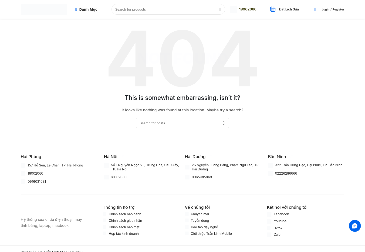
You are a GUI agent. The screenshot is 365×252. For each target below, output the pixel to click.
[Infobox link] (243, 9)
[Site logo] (44, 9)
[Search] (168, 9)
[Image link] (44, 208)
